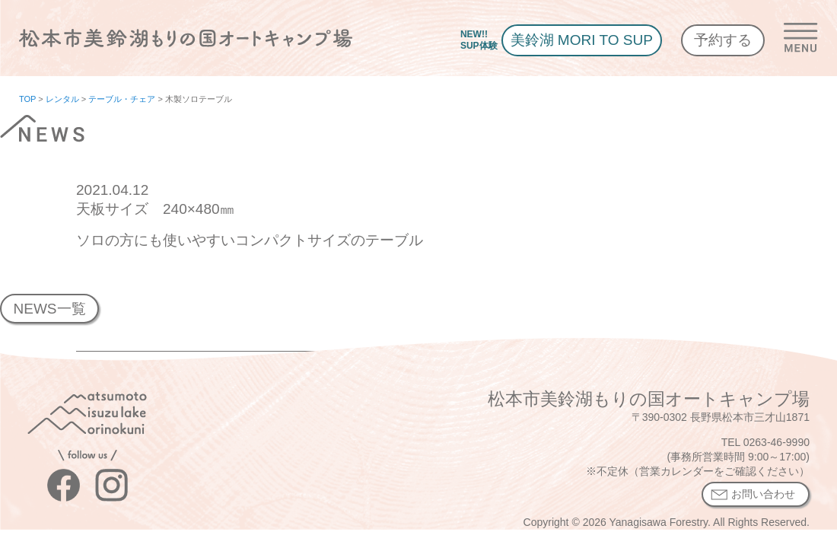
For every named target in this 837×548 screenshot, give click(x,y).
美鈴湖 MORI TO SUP (582, 40)
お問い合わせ (763, 494)
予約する (723, 40)
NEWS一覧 (49, 309)
